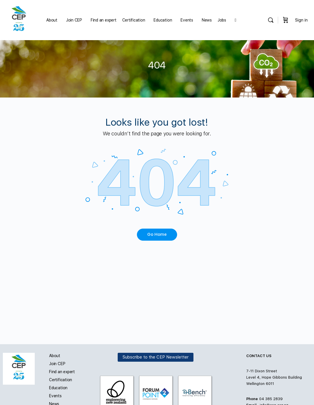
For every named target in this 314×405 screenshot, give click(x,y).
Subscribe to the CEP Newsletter (156, 357)
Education (58, 387)
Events (55, 396)
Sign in (301, 20)
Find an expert (62, 371)
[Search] (270, 20)
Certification (60, 379)
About (54, 355)
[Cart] (285, 20)
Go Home (157, 234)
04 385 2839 (271, 399)
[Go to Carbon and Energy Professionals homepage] (19, 19)
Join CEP (57, 363)
